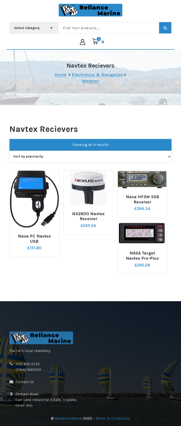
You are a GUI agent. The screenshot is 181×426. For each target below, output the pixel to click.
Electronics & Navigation (97, 74)
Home (60, 74)
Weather (90, 81)
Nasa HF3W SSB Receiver (142, 203)
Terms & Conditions (112, 418)
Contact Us (25, 405)
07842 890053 (28, 393)
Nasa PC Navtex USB (34, 242)
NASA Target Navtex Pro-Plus (142, 259)
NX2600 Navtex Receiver (88, 220)
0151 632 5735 (28, 387)
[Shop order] (90, 160)
